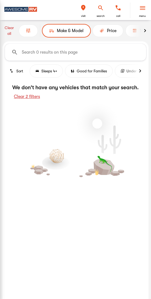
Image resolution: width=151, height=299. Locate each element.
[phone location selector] (118, 7)
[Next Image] (145, 30)
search (101, 15)
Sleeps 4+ (46, 71)
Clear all (9, 31)
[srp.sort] (16, 71)
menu (142, 15)
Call (118, 15)
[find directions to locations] (83, 7)
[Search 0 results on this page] (75, 52)
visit (83, 15)
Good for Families (89, 71)
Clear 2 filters (27, 96)
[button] (83, 10)
